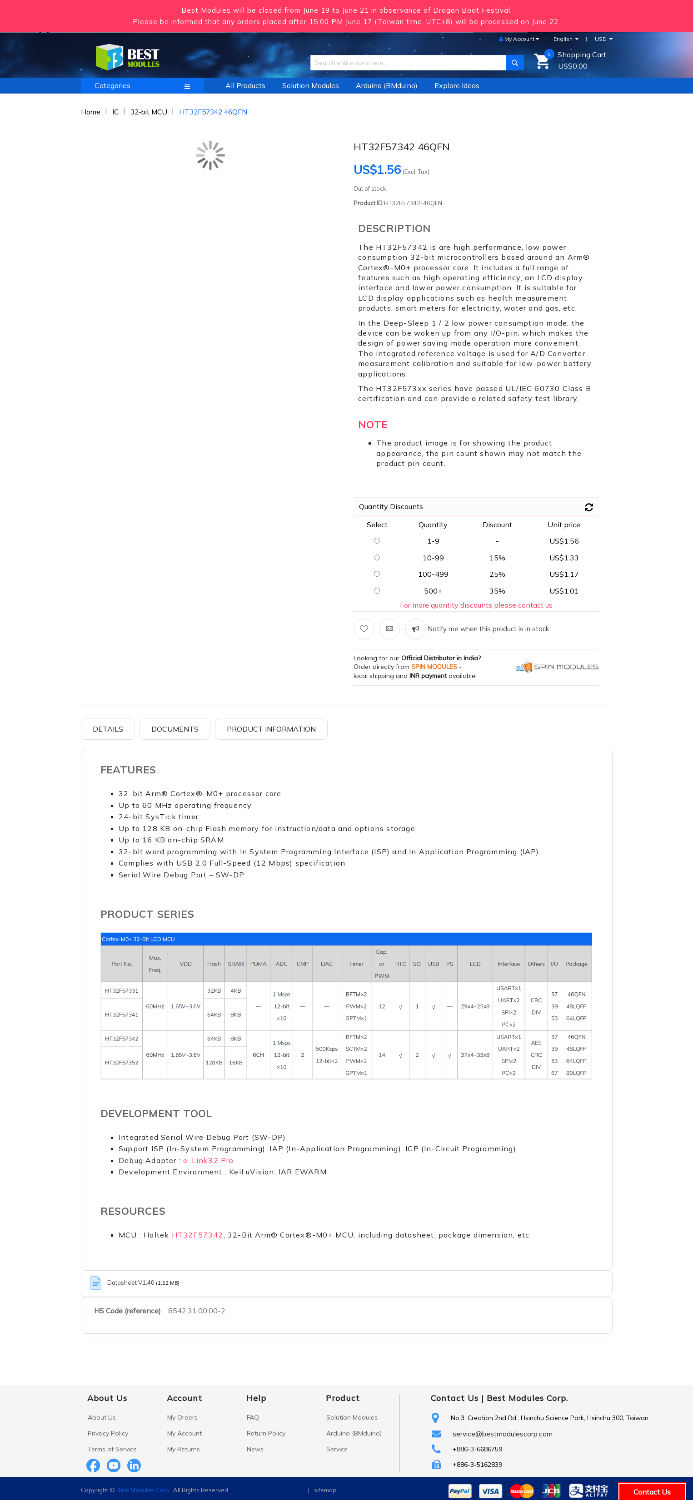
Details (108, 728)
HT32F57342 (198, 1234)
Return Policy (266, 1433)
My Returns (183, 1449)
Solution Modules (352, 1417)
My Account (184, 1433)
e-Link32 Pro (208, 1160)
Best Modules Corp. (527, 1398)
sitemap (325, 1490)
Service (337, 1449)
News (255, 1449)
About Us (102, 1417)
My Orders (182, 1417)
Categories (112, 85)
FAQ (253, 1417)
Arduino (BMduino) (354, 1433)
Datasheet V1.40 (131, 1282)
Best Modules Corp (142, 1490)
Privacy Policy (108, 1433)
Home (90, 111)
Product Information (271, 728)
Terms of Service (112, 1449)
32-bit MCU (148, 111)
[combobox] (413, 62)
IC (115, 111)
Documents (175, 728)
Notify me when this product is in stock (487, 628)
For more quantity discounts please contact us (476, 604)
